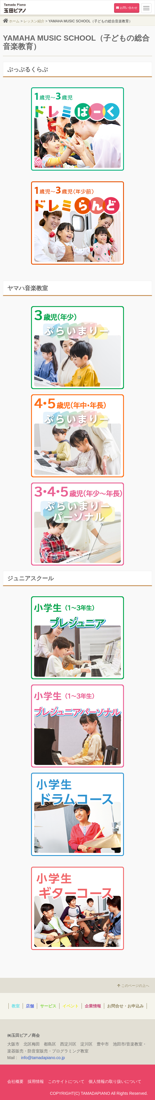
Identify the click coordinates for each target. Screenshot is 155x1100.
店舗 (30, 1006)
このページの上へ (133, 986)
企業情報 (93, 1006)
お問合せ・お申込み (125, 1006)
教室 (16, 1006)
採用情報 (36, 1081)
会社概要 (15, 1081)
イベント (70, 1006)
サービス (48, 1006)
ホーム (14, 21)
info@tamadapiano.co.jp (43, 1057)
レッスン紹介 (34, 21)
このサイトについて (66, 1081)
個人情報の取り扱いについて (115, 1081)
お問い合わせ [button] (126, 7)
